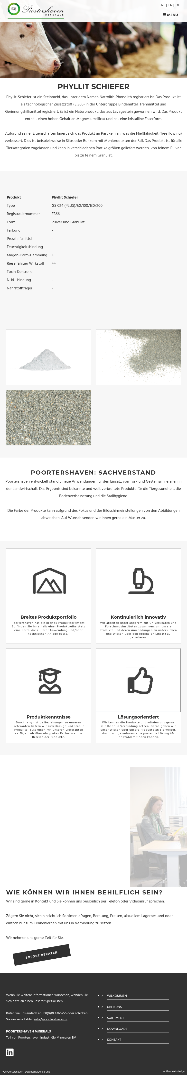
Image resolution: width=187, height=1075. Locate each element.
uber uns (114, 1007)
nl (163, 5)
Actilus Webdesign (174, 1071)
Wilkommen (117, 996)
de (178, 5)
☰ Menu (170, 15)
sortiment (115, 1018)
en (170, 5)
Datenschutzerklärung (37, 1072)
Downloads (117, 1029)
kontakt (114, 1040)
